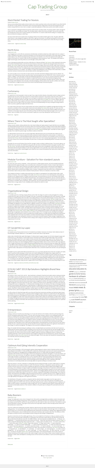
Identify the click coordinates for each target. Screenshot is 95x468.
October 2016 (72, 165)
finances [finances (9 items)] (78, 271)
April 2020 (71, 103)
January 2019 (72, 126)
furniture (18, 184)
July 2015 (71, 185)
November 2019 (72, 111)
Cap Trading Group (47, 6)
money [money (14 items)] (83, 285)
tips (17, 114)
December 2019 (72, 109)
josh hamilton (25, 262)
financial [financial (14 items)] (83, 271)
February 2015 (72, 188)
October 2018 (72, 131)
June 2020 (71, 100)
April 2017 (71, 157)
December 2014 (72, 192)
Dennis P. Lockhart (23, 423)
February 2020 (72, 106)
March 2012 (71, 234)
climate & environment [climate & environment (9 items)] (73, 265)
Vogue (47, 457)
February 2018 (72, 143)
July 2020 (71, 98)
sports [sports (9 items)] (76, 294)
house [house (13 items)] (72, 280)
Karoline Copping (38, 129)
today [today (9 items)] (70, 299)
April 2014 (71, 198)
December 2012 (72, 221)
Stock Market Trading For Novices (23, 20)
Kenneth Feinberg (19, 427)
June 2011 (71, 244)
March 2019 (71, 123)
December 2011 (72, 238)
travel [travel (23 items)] (77, 299)
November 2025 (72, 86)
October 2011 (72, 241)
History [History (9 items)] (70, 278)
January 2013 (72, 220)
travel (18, 153)
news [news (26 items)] (76, 287)
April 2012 (71, 232)
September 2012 (72, 226)
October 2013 (72, 207)
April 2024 (71, 92)
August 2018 (71, 134)
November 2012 (72, 223)
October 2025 (72, 87)
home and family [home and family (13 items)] (78, 278)
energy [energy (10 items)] (75, 271)
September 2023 (72, 95)
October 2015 (72, 181)
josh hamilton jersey (32, 262)
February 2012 (72, 235)
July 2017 (71, 153)
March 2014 (71, 199)
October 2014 (72, 195)
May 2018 (71, 139)
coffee (18, 339)
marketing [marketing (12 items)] (78, 285)
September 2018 (72, 132)
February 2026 (72, 84)
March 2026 (71, 83)
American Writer (18, 210)
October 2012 (72, 224)
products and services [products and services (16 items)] (76, 293)
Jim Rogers (14, 279)
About (47, 14)
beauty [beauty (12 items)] (70, 261)
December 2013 (72, 204)
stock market (20, 43)
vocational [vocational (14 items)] (79, 302)
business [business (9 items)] (81, 261)
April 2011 (71, 248)
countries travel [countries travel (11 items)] (72, 266)
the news (18, 221)
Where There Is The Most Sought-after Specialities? (31, 121)
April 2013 (71, 215)
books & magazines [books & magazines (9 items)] (76, 261)
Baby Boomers (14, 395)
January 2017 (72, 162)
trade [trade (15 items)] (73, 300)
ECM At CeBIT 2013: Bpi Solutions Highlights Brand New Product (34, 270)
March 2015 (71, 187)
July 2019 (71, 117)
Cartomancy (13, 91)
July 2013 (71, 212)
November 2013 (72, 206)
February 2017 (72, 160)
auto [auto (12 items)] (85, 260)
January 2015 (72, 190)
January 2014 (72, 202)
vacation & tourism (23, 153)
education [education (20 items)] (73, 269)
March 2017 (71, 159)
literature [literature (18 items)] (72, 285)
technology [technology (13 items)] (75, 297)
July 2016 (71, 170)
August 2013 (71, 210)
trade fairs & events (20, 303)
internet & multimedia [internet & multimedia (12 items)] (80, 282)
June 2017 (71, 154)
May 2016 (71, 173)
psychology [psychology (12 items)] (72, 294)
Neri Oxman (48, 62)
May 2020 (71, 101)
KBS (40, 365)
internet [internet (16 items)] (71, 282)
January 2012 (72, 237)
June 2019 (71, 118)
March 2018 (71, 142)
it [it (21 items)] (86, 282)
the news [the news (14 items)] (81, 297)
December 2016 (72, 164)
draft (20, 262)
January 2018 (72, 145)
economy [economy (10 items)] (78, 266)
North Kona (13, 50)
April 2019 (71, 122)
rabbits (18, 438)
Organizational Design (18, 190)
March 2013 (71, 216)
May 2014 (71, 196)
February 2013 (72, 218)
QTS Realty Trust (47, 99)
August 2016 (71, 168)
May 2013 (71, 213)
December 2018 (72, 128)
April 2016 (71, 174)
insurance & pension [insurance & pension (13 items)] (80, 280)
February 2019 (72, 125)
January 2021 (72, 97)
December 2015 (72, 179)
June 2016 (71, 171)
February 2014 (72, 201)
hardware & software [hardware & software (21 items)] (77, 276)
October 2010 (72, 251)
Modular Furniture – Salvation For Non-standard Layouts (34, 159)
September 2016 (72, 167)
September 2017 (72, 150)
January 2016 (72, 178)
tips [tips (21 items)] (85, 297)
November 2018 (72, 129)
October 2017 (72, 148)
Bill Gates (53, 199)
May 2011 (71, 246)
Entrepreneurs (14, 309)
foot (22, 262)
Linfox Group (24, 335)
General (12, 43)
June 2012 (71, 230)
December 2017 (72, 146)
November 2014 (72, 193)
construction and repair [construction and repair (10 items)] (82, 265)
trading (24, 43)
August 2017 (71, 151)
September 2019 (72, 114)
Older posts (10, 444)
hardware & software (21, 388)
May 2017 (71, 156)
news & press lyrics (20, 84)
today (37, 262)
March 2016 (71, 176)
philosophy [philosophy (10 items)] (82, 290)
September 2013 (72, 209)
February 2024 (72, 94)
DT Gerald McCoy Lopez (19, 228)
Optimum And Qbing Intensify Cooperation (28, 345)
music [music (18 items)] (71, 287)
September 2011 (72, 243)
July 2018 (71, 136)
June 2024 (71, 89)
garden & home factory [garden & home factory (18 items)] (77, 274)
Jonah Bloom (58, 203)
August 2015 (71, 184)
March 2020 (71, 104)
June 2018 (71, 137)
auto (18, 262)
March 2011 (71, 249)
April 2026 (71, 81)
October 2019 (72, 112)
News (12, 84)
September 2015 (72, 182)
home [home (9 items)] (73, 278)
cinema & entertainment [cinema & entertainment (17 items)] (77, 263)
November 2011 (72, 240)
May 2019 (71, 120)
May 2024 (71, 90)
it (25, 388)
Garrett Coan (24, 431)
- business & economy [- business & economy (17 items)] (76, 260)
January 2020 (72, 108)
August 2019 (71, 115)
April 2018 (71, 140)
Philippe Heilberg (30, 210)
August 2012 (71, 227)
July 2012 (71, 229)
